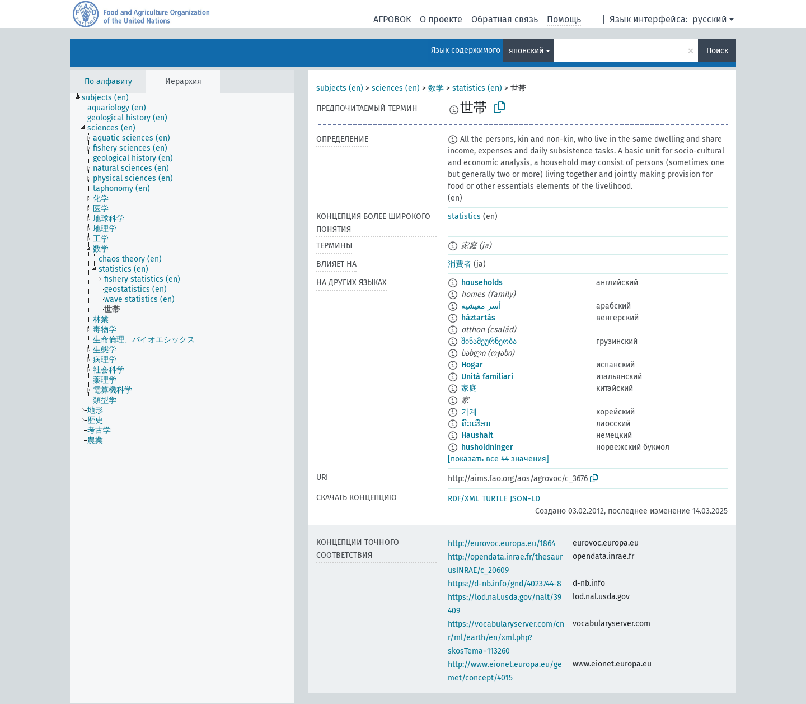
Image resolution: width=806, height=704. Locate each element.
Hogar (472, 365)
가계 (469, 412)
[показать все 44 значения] (498, 459)
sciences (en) (396, 88)
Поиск (717, 50)
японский (526, 50)
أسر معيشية (481, 306)
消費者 (459, 264)
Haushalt (477, 435)
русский (709, 19)
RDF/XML (463, 498)
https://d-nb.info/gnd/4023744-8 (504, 584)
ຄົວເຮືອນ (475, 423)
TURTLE (494, 498)
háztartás (478, 318)
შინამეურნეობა (489, 341)
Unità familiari (487, 376)
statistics (464, 216)
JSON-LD (525, 498)
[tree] (182, 398)
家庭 (469, 388)
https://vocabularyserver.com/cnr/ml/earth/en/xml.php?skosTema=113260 (506, 637)
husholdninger (487, 447)
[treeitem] (110, 98)
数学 (436, 88)
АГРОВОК (392, 19)
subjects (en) (339, 88)
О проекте (441, 19)
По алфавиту (108, 81)
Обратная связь (504, 19)
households (482, 282)
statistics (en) (477, 88)
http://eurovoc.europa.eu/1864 (501, 543)
